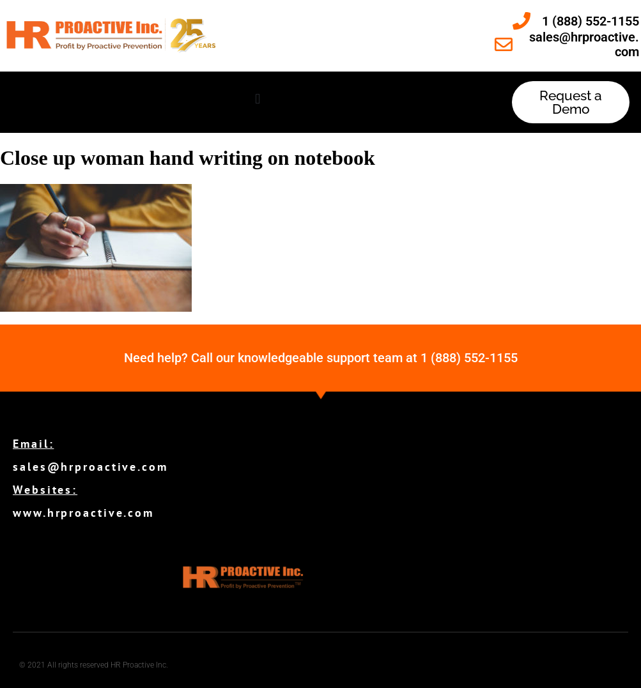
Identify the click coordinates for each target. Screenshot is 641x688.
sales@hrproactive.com (90, 466)
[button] (258, 99)
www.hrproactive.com (83, 512)
